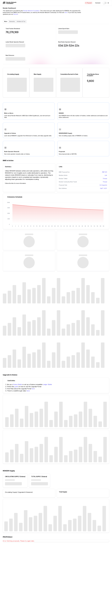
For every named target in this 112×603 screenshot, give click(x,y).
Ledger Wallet (47, 384)
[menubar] (56, 3)
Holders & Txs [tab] (21, 21)
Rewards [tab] (12, 21)
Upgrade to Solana (10, 133)
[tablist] (15, 21)
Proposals (62, 151)
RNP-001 (104, 172)
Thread (105, 178)
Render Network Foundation (31, 10)
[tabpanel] (56, 283)
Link (106, 175)
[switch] (105, 3)
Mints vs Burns (8, 113)
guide (16, 386)
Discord (15, 14)
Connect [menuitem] (97, 3)
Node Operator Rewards (11, 151)
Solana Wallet (17, 384)
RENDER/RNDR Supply (65, 133)
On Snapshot (103, 185)
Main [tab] (5, 21)
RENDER (61, 113)
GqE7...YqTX (103, 188)
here (66, 12)
